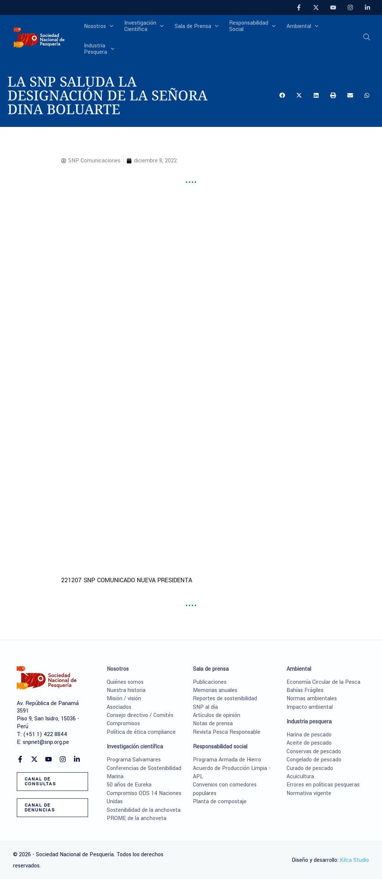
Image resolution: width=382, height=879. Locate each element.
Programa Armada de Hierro (227, 760)
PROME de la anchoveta (136, 818)
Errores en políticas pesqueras (323, 785)
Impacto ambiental (309, 707)
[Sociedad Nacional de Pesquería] (39, 38)
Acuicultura (300, 776)
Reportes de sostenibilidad (225, 698)
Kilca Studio (354, 860)
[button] (367, 39)
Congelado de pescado (313, 760)
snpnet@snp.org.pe (46, 742)
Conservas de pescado (313, 751)
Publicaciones (209, 682)
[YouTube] (333, 7)
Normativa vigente (308, 793)
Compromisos (123, 723)
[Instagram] (350, 7)
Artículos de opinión (216, 715)
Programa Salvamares (134, 760)
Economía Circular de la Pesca (323, 682)
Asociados (119, 707)
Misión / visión (124, 698)
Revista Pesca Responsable (226, 732)
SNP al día (205, 707)
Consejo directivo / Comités (140, 715)
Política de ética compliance (141, 732)
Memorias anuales (215, 690)
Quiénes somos (125, 682)
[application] (109, 27)
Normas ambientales (311, 698)
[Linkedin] (367, 7)
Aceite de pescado (309, 743)
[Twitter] (316, 7)
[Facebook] (299, 7)
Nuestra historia (126, 690)
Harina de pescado (309, 735)
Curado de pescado (309, 768)
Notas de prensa (213, 723)
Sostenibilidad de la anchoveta (144, 810)
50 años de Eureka (129, 785)
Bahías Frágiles (304, 690)
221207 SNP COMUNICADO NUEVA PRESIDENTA (126, 580)
